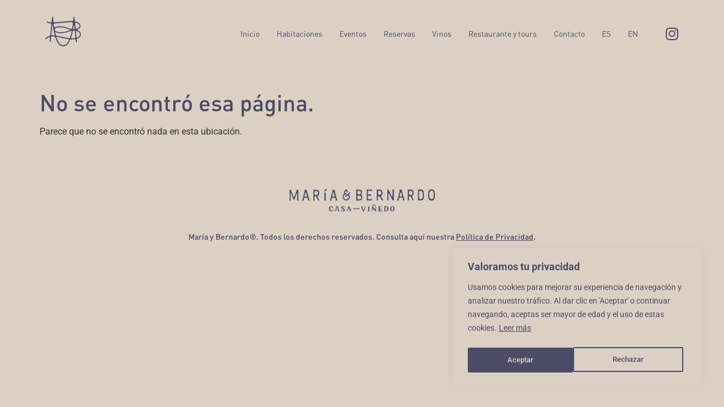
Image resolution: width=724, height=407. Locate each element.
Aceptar (634, 360)
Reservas (399, 33)
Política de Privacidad (494, 236)
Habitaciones (299, 33)
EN (633, 33)
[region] (577, 318)
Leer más (515, 331)
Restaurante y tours (502, 33)
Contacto (569, 33)
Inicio (250, 33)
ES (606, 33)
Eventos (353, 33)
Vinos (441, 33)
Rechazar (523, 360)
